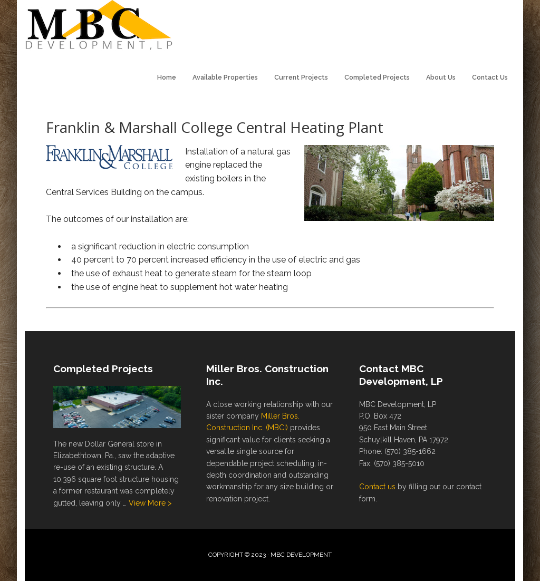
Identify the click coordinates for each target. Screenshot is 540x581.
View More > (150, 503)
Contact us (377, 486)
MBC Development (101, 26)
